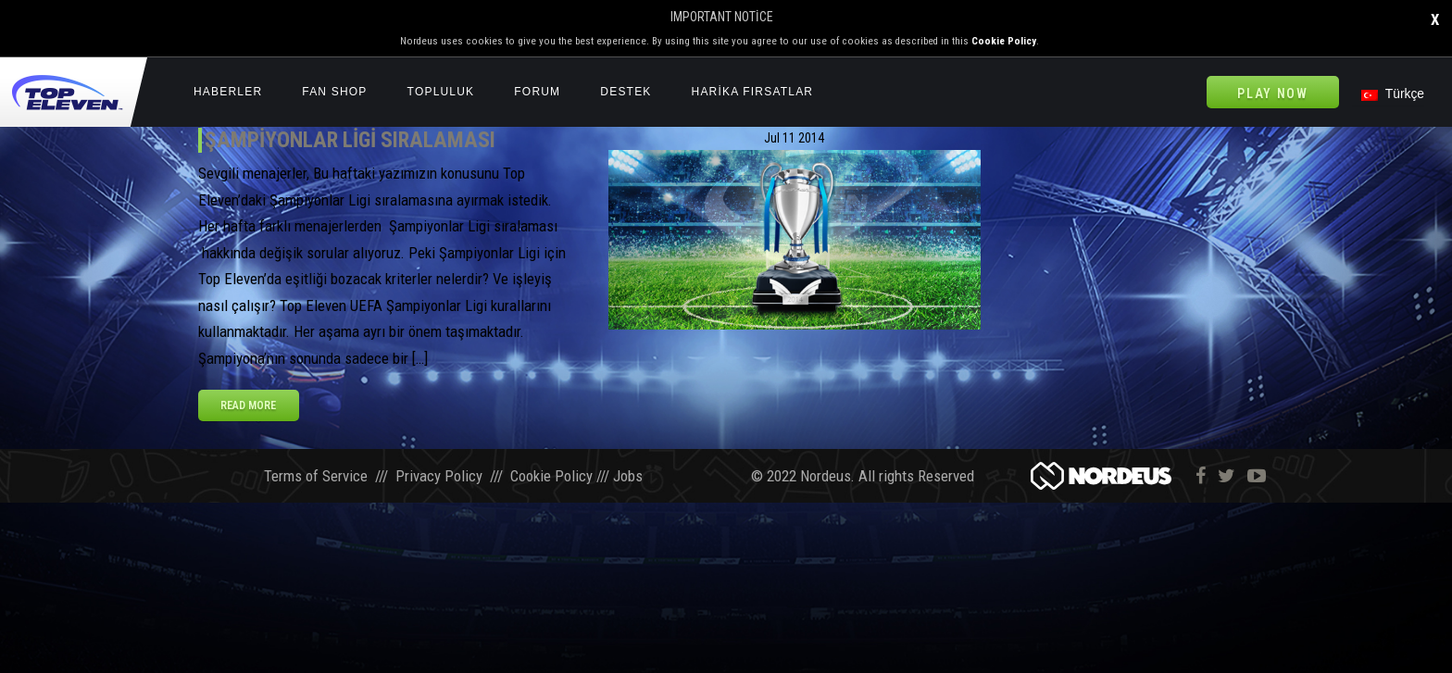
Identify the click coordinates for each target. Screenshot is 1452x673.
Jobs (628, 476)
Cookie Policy (1003, 41)
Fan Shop (334, 91)
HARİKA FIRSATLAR (753, 91)
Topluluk (441, 91)
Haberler (228, 91)
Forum (537, 91)
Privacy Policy (438, 476)
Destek (625, 91)
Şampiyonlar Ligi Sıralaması (350, 140)
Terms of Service (316, 476)
